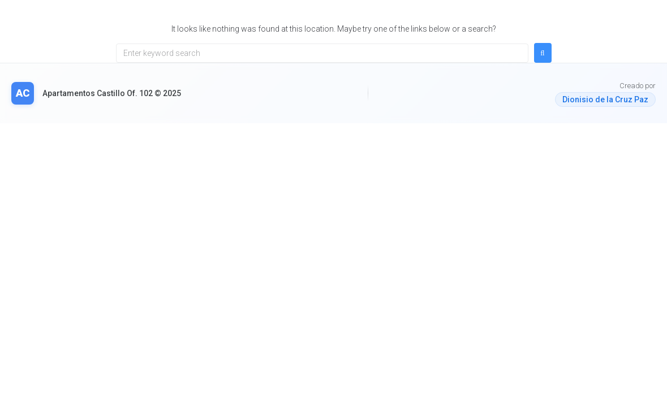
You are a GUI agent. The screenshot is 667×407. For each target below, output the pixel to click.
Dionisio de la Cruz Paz (605, 99)
